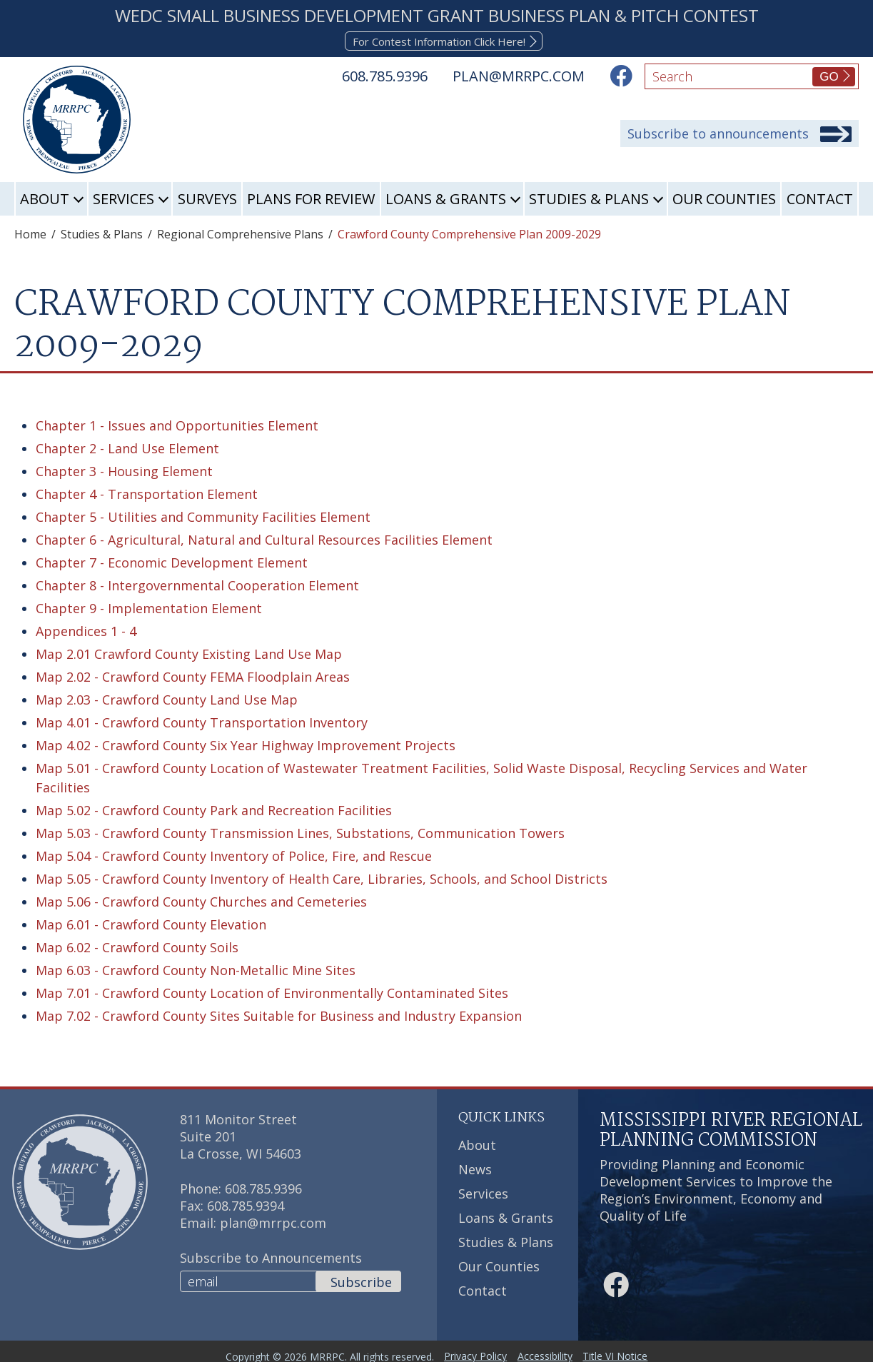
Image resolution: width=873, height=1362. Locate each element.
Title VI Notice (630, 1350)
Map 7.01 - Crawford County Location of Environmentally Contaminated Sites (272, 990)
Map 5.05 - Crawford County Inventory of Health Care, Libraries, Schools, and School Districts (321, 876)
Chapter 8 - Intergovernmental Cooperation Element (197, 583)
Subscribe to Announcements (271, 1255)
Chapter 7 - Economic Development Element (172, 560)
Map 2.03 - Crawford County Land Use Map (167, 697)
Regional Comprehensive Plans (240, 233)
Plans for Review (311, 197)
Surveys (207, 197)
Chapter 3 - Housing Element (124, 469)
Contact (820, 197)
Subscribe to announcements (718, 133)
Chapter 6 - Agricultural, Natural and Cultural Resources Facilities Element (264, 537)
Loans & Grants (445, 197)
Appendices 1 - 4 (86, 628)
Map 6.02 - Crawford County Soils (137, 945)
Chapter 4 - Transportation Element (147, 491)
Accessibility (550, 1350)
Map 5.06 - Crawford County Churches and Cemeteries (201, 899)
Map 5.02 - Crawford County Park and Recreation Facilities (214, 808)
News (475, 1167)
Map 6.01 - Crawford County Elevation (151, 922)
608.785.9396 (263, 1186)
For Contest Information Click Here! (439, 40)
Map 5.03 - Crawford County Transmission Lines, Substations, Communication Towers (300, 830)
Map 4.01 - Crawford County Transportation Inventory (202, 720)
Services (123, 197)
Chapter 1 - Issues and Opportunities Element (177, 423)
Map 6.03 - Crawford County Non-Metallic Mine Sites (195, 968)
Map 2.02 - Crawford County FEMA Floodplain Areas (193, 674)
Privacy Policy (470, 1350)
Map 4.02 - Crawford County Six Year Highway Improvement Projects (245, 743)
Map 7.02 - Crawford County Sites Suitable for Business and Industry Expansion (279, 1013)
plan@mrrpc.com (273, 1220)
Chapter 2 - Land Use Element (127, 446)
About (44, 197)
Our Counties (724, 197)
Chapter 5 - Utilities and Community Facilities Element (203, 514)
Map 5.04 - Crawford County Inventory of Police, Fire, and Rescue (234, 853)
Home (30, 233)
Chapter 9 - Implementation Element (149, 606)
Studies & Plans (589, 197)
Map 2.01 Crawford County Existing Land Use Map (189, 651)
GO (828, 77)
